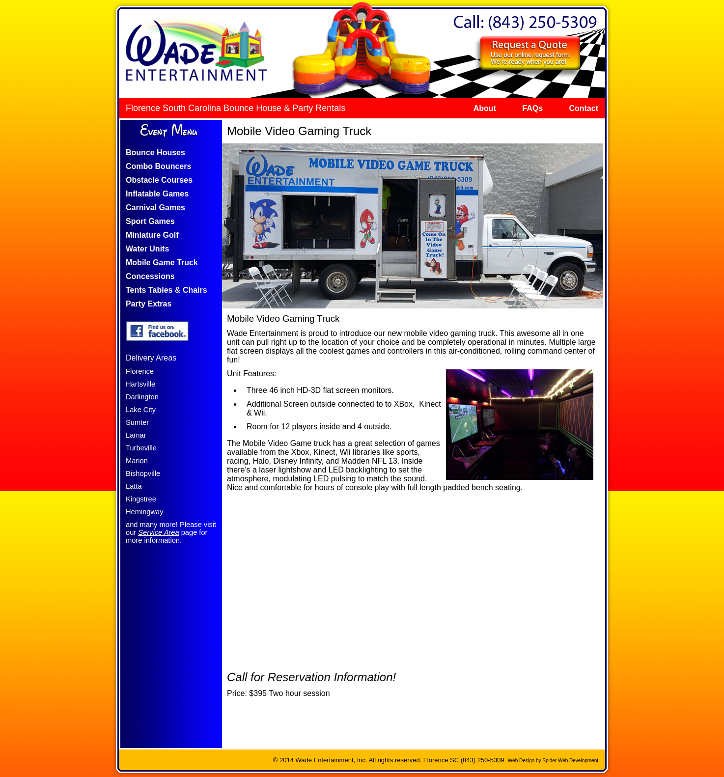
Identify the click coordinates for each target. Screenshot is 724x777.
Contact (583, 108)
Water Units (147, 249)
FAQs (532, 108)
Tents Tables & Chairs (166, 290)
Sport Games (150, 221)
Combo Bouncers (158, 166)
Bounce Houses (155, 152)
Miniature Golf (152, 235)
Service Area (158, 532)
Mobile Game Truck (162, 262)
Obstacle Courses (159, 180)
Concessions (150, 276)
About (484, 108)
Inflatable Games (157, 194)
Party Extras (148, 304)
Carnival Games (155, 207)
